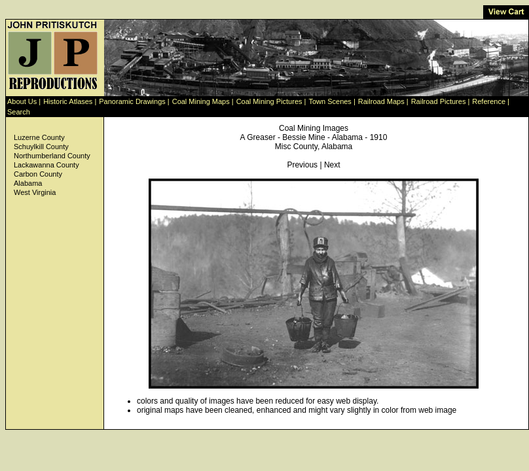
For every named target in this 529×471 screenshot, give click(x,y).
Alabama (28, 183)
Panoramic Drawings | (134, 101)
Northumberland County (52, 156)
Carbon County (38, 174)
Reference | (490, 101)
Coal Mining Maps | (203, 101)
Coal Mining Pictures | (271, 101)
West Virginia (35, 192)
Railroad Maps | (383, 101)
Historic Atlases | (69, 101)
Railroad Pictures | (440, 101)
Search (18, 112)
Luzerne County (39, 137)
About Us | (24, 101)
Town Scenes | (331, 101)
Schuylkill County (41, 146)
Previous (302, 164)
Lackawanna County (46, 165)
